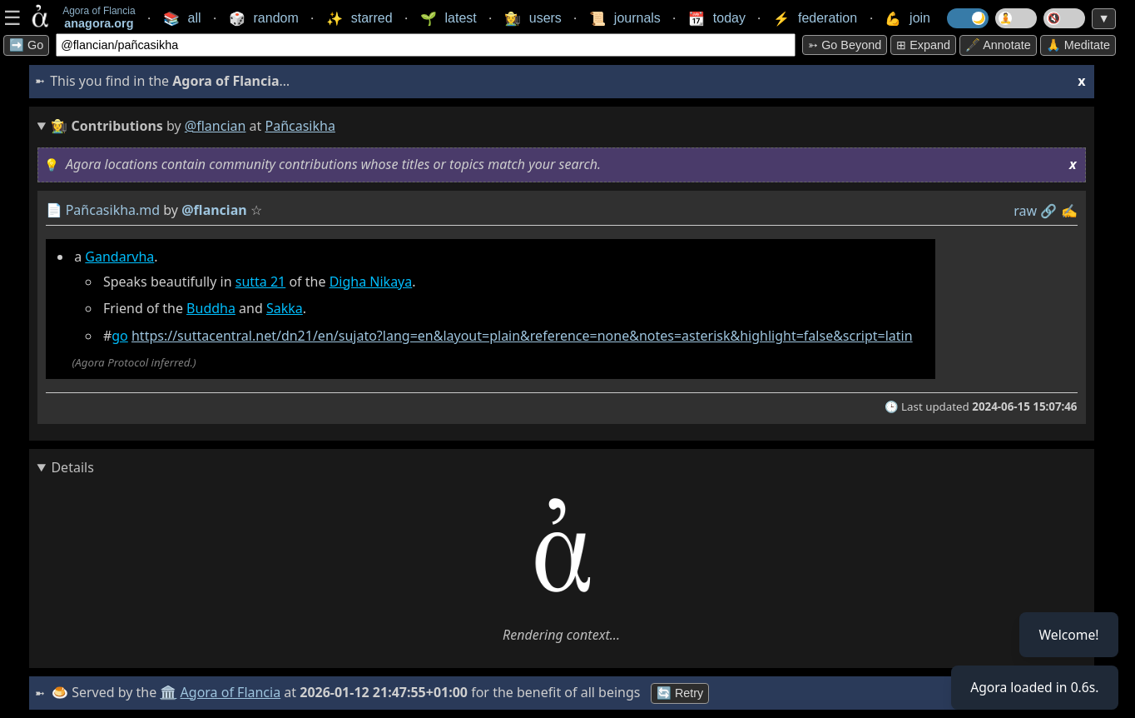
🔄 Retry (680, 693)
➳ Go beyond (844, 45)
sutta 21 (260, 281)
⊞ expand (923, 45)
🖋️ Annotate (998, 45)
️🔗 (1048, 211)
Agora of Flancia (231, 692)
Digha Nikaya (371, 281)
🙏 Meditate (1078, 45)
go (120, 336)
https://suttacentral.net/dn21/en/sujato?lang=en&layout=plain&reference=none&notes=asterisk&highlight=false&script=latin (522, 336)
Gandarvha (119, 256)
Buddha (210, 308)
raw (1025, 211)
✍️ (1069, 211)
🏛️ (169, 692)
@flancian (215, 126)
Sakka (284, 308)
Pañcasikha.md (113, 210)
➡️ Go (26, 45)
